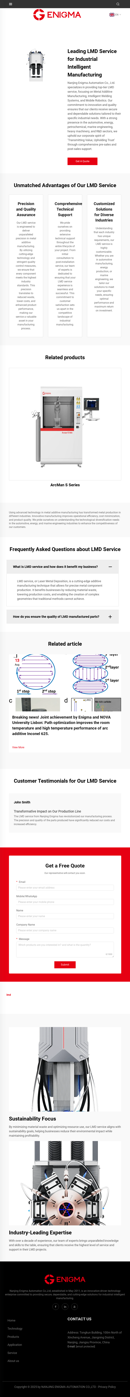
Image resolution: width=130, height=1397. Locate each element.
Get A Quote (82, 161)
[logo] (57, 14)
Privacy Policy (107, 1387)
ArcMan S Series (65, 485)
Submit (65, 964)
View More (18, 747)
